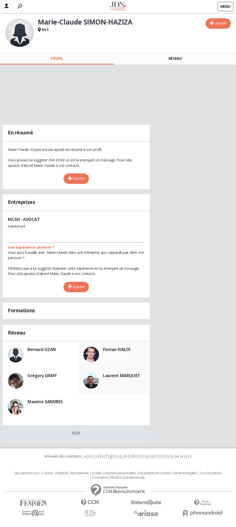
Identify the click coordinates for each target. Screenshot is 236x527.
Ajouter (221, 23)
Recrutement (79, 473)
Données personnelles (120, 473)
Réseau (175, 58)
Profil (57, 58)
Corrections (100, 477)
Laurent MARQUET (121, 375)
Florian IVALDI (116, 349)
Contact (48, 473)
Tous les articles (211, 473)
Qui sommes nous (27, 473)
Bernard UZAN (41, 349)
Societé (96, 473)
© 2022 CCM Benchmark (128, 477)
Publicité (62, 473)
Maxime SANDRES (44, 402)
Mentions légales (185, 473)
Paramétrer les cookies (155, 473)
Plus (76, 432)
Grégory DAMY (42, 375)
